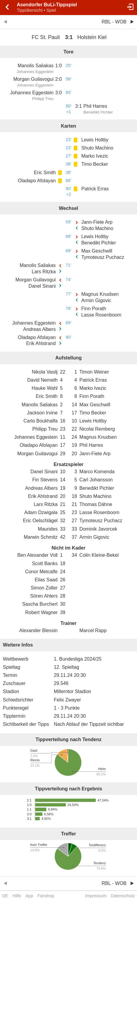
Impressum (95, 895)
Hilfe (17, 895)
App (29, 895)
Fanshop (45, 895)
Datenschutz (123, 895)
